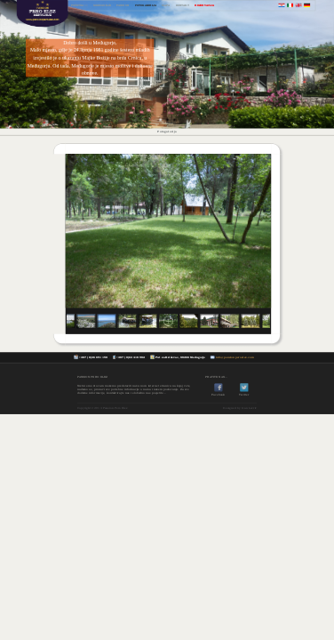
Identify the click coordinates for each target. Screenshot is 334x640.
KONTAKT (182, 5)
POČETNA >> (79, 5)
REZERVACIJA (204, 5)
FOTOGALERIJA (145, 5)
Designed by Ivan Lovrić (240, 407)
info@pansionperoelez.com (235, 357)
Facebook (218, 392)
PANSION (122, 5)
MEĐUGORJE (102, 5)
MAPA (166, 5)
